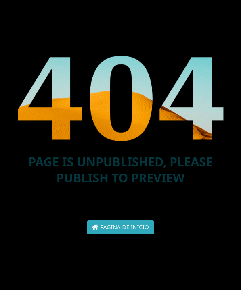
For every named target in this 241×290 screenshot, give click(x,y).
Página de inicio (120, 227)
